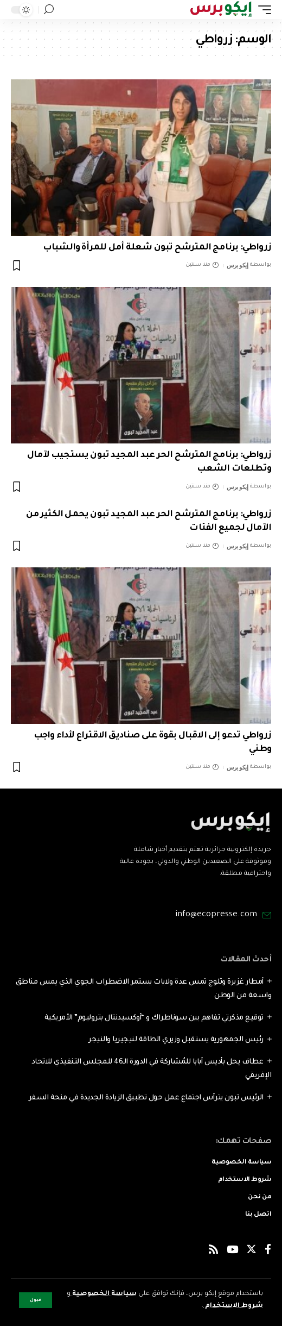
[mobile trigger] (262, 9)
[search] (48, 9)
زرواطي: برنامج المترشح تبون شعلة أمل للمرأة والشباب (157, 248)
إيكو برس (237, 265)
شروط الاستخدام (233, 1306)
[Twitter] (251, 1251)
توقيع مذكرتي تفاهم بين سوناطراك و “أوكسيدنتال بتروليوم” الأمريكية (154, 1018)
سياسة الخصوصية (103, 1294)
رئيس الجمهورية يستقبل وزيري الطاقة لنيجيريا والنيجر (176, 1040)
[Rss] (213, 1251)
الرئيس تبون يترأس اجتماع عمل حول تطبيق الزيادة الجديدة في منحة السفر (146, 1098)
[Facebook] (268, 1251)
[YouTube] (232, 1251)
